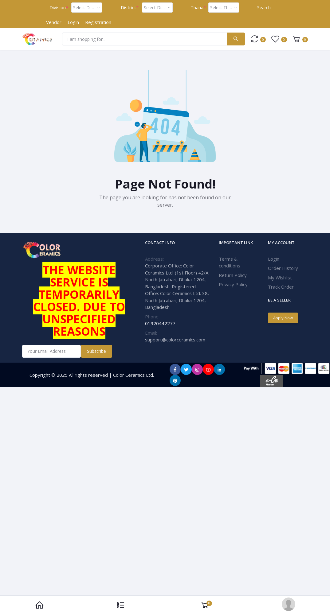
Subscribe (96, 351)
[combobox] (86, 7)
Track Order (281, 287)
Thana (198, 7)
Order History (283, 268)
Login (73, 22)
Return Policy (233, 275)
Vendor (53, 22)
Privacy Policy (233, 284)
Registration (98, 22)
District (129, 7)
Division (59, 7)
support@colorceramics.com (175, 340)
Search (264, 7)
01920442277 (160, 323)
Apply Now (283, 318)
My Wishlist (280, 277)
